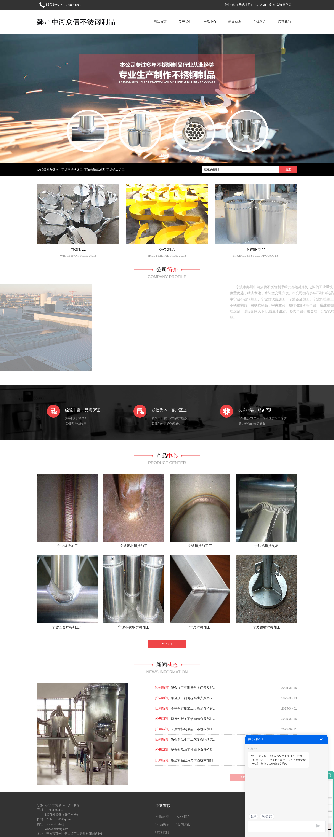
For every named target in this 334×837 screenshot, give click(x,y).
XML (263, 4)
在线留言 (259, 22)
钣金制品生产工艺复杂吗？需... (193, 739)
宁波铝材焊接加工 (134, 546)
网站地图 (244, 4)
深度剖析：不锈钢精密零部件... (193, 719)
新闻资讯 (184, 824)
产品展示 (163, 824)
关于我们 (184, 22)
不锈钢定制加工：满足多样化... (193, 708)
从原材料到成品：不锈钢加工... (193, 729)
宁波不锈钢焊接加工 (133, 627)
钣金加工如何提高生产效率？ (192, 698)
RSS (255, 4)
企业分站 (230, 4)
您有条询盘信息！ (282, 4)
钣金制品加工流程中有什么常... (193, 750)
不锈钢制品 (255, 249)
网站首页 (160, 22)
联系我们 (284, 22)
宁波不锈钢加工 (72, 169)
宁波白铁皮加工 (94, 169)
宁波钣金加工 (115, 169)
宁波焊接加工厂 (200, 546)
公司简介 (184, 816)
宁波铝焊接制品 (266, 546)
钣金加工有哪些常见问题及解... (193, 687)
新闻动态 (234, 22)
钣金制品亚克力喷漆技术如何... (193, 760)
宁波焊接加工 (67, 546)
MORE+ (167, 644)
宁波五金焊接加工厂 (67, 627)
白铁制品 (78, 249)
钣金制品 (167, 249)
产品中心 (209, 22)
